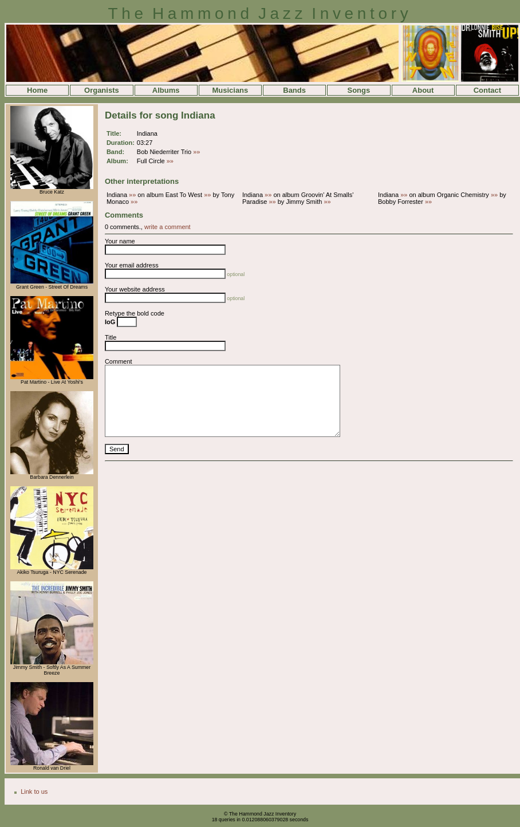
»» (196, 151)
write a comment (167, 226)
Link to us (34, 791)
